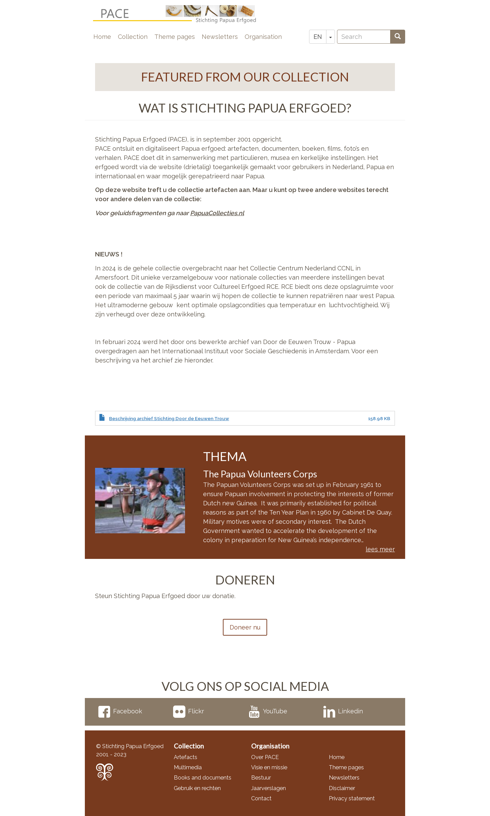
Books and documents (202, 777)
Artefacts (185, 757)
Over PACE (265, 757)
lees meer (380, 549)
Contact (261, 798)
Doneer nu (245, 627)
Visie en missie (269, 767)
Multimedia (188, 767)
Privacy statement (352, 798)
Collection (133, 36)
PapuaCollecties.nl (217, 213)
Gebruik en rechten (197, 788)
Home (102, 36)
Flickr (188, 711)
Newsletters (220, 36)
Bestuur (261, 777)
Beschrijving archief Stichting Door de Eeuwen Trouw (169, 418)
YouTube (267, 711)
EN (317, 36)
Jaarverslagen (268, 788)
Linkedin (343, 711)
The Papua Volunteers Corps (260, 473)
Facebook (120, 711)
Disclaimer (342, 788)
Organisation (263, 36)
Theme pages (174, 36)
